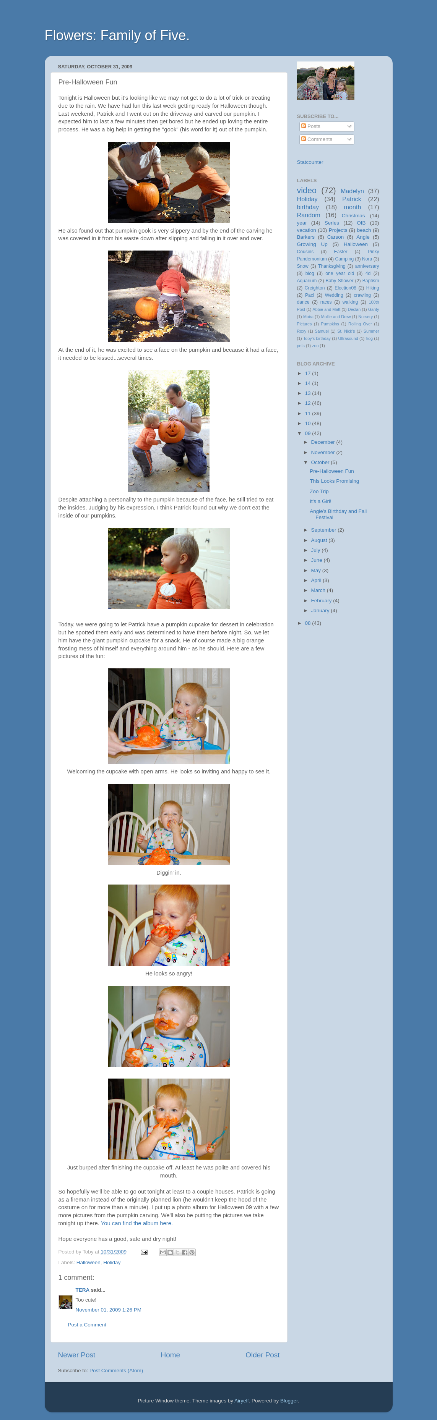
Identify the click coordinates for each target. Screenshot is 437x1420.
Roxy (302, 331)
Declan (354, 309)
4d (368, 273)
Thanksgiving (332, 266)
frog (369, 338)
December (323, 442)
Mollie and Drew (336, 316)
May (316, 570)
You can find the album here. (137, 1223)
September (324, 530)
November (323, 452)
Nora (367, 259)
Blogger (289, 1401)
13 (308, 393)
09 (308, 433)
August (320, 540)
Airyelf (241, 1401)
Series (332, 223)
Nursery (365, 316)
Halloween (88, 1262)
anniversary (367, 266)
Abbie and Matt (327, 309)
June (317, 560)
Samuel (322, 331)
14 (308, 383)
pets (301, 345)
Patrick (351, 199)
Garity (373, 309)
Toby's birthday (317, 338)
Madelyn (352, 191)
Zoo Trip (319, 491)
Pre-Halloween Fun (332, 471)
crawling (362, 295)
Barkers (306, 237)
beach (364, 230)
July (316, 550)
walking (350, 302)
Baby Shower (340, 280)
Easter (341, 251)
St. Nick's (346, 331)
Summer (371, 331)
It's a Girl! (320, 501)
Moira (308, 316)
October (321, 462)
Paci (309, 295)
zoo (315, 345)
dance (303, 302)
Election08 (345, 288)
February (322, 600)
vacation (306, 230)
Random (308, 215)
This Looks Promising (334, 481)
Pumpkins (330, 324)
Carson (335, 237)
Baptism (370, 280)
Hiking (372, 288)
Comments (316, 139)
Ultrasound (348, 338)
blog (309, 273)
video (307, 190)
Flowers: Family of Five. (117, 35)
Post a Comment (87, 1325)
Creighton (315, 288)
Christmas (353, 215)
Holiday (111, 1262)
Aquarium (307, 280)
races (326, 302)
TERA (82, 1290)
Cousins (305, 251)
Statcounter (310, 162)
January (321, 610)
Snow (303, 266)
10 (308, 423)
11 (308, 413)
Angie (363, 237)
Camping (344, 259)
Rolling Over (360, 324)
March (319, 590)
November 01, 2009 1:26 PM (109, 1310)
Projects (338, 230)
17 (308, 373)
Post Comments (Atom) (116, 1370)
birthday (308, 207)
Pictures (304, 324)
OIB (361, 223)
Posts (310, 126)
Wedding (334, 295)
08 (308, 623)
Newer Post (77, 1355)
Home (170, 1355)
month (352, 207)
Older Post (262, 1355)
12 (308, 403)
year (302, 223)
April (317, 580)
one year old (339, 273)
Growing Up (312, 244)
